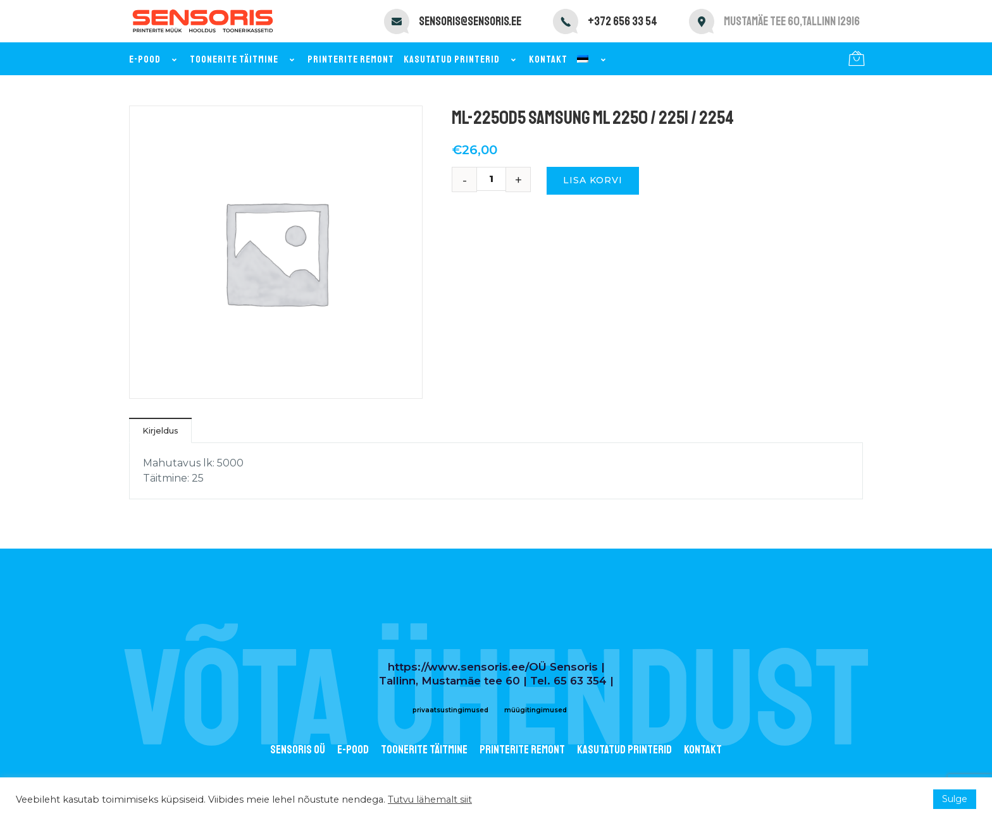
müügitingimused (535, 710)
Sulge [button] (954, 799)
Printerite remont (350, 59)
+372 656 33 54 (622, 21)
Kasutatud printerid (461, 59)
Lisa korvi (593, 180)
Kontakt (548, 59)
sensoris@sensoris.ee (470, 21)
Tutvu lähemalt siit (430, 799)
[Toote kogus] (496, 179)
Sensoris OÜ (297, 750)
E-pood (154, 59)
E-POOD (353, 750)
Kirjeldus (160, 430)
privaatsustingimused (450, 710)
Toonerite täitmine (244, 59)
